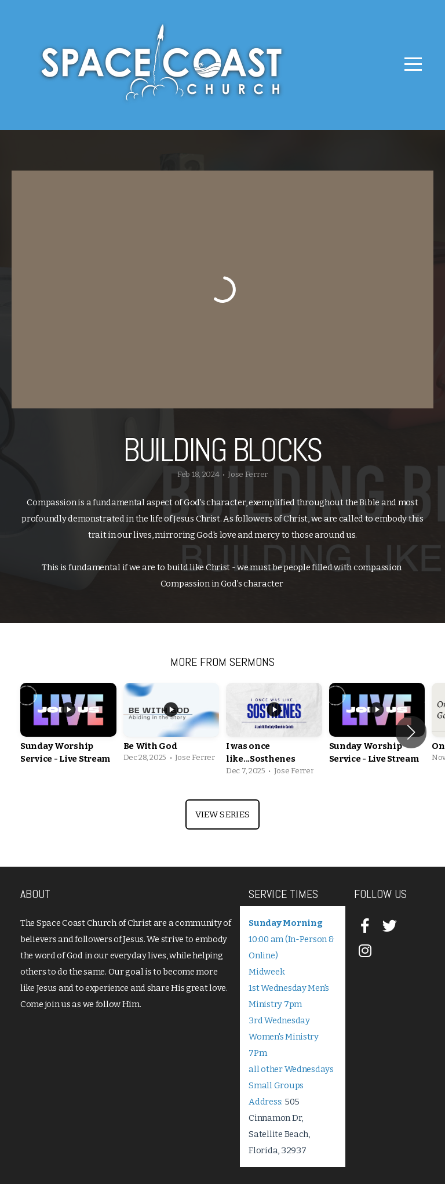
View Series (222, 814)
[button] (411, 732)
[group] (68, 732)
